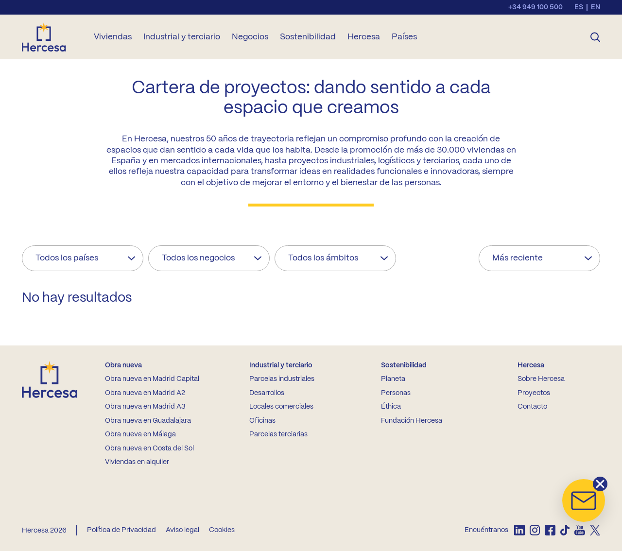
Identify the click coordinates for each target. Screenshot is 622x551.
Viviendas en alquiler (137, 462)
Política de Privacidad (121, 530)
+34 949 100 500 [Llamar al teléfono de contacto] (535, 7)
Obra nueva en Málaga (140, 434)
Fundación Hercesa (411, 420)
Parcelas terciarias (278, 434)
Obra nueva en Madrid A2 (145, 393)
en (595, 7)
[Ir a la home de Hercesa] (52, 37)
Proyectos (534, 393)
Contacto (532, 406)
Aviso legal (182, 530)
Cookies (222, 530)
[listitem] (519, 530)
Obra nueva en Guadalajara (148, 420)
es (578, 7)
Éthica (391, 406)
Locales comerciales (281, 406)
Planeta (393, 379)
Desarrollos (266, 393)
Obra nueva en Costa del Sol (149, 448)
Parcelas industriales (281, 379)
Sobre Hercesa (541, 379)
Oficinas (262, 420)
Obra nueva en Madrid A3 (145, 406)
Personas (396, 393)
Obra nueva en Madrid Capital (152, 379)
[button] (583, 500)
